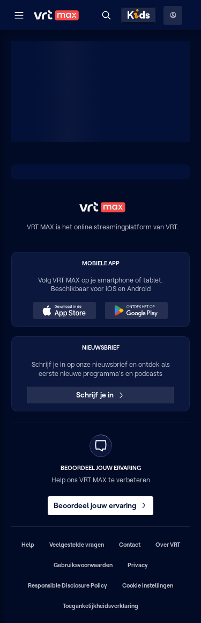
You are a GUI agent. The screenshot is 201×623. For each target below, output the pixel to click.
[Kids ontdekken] (138, 15)
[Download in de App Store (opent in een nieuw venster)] (64, 310)
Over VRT (167, 544)
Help (27, 544)
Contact (129, 544)
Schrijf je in (100, 394)
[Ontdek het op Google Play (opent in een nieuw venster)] (136, 310)
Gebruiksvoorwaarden (83, 565)
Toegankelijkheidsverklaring (100, 606)
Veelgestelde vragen (76, 544)
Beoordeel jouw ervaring (101, 505)
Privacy (138, 565)
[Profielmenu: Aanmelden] (172, 15)
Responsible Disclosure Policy (67, 585)
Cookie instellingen (147, 585)
